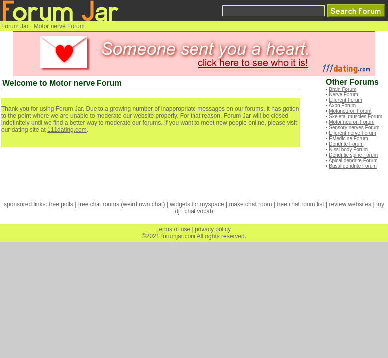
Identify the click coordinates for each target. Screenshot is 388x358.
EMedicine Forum (348, 138)
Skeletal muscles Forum (355, 116)
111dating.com (67, 129)
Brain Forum (342, 89)
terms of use (173, 229)
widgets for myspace (197, 204)
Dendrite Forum (346, 144)
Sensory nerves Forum (354, 127)
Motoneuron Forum (350, 111)
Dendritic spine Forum (353, 155)
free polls (61, 204)
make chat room (250, 204)
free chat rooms (98, 204)
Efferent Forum (345, 100)
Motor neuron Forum (351, 122)
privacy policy (213, 229)
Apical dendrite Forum (353, 160)
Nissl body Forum (348, 149)
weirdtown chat (143, 204)
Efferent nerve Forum (352, 133)
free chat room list (300, 204)
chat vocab (199, 211)
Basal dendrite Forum (353, 166)
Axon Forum (342, 105)
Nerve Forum (343, 94)
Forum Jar (15, 26)
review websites (350, 204)
